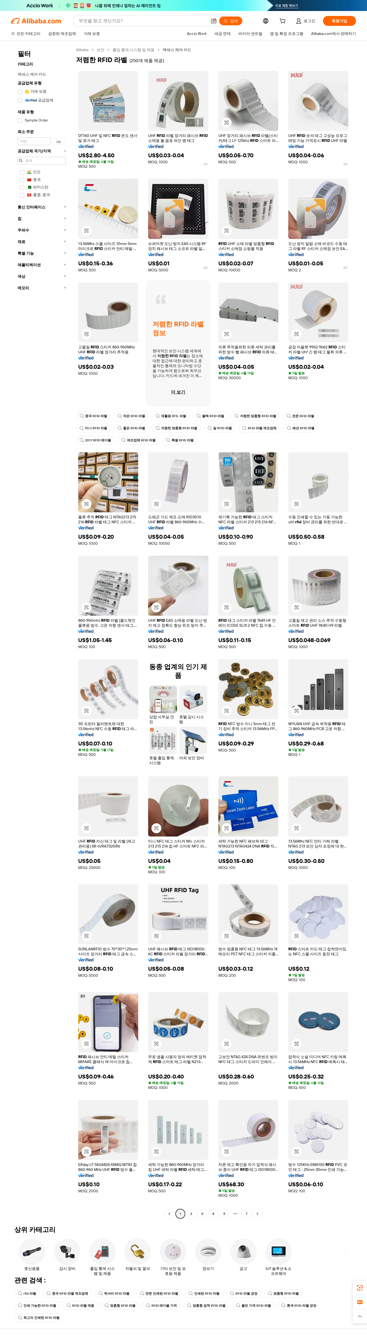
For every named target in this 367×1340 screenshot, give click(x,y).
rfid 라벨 (27, 1293)
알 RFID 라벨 (220, 428)
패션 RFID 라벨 (300, 428)
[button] (213, 21)
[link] (360, 1288)
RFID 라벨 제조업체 (259, 428)
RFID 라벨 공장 (243, 1293)
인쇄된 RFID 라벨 (204, 1293)
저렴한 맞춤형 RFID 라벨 (255, 416)
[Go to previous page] (169, 1214)
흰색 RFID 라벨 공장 (298, 1305)
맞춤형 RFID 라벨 (283, 1293)
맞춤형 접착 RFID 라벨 (206, 1305)
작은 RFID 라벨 (131, 416)
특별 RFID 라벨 (180, 440)
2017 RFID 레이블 (95, 440)
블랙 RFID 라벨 (210, 416)
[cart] (283, 22)
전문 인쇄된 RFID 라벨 (159, 1293)
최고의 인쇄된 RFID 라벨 (38, 1318)
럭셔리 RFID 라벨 (114, 1293)
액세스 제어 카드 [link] (177, 50)
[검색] (230, 20)
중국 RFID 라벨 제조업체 (67, 1293)
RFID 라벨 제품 (80, 1305)
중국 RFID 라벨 (93, 416)
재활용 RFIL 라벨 (171, 416)
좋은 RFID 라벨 (131, 428)
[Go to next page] (257, 1214)
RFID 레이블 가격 (161, 1305)
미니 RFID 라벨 (93, 428)
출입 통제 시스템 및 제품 (133, 50)
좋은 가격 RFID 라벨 (253, 1305)
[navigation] (41, 632)
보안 (100, 50)
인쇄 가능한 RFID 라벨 (37, 1305)
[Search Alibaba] (142, 21)
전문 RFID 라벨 (300, 416)
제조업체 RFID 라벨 (138, 440)
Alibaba (82, 50)
